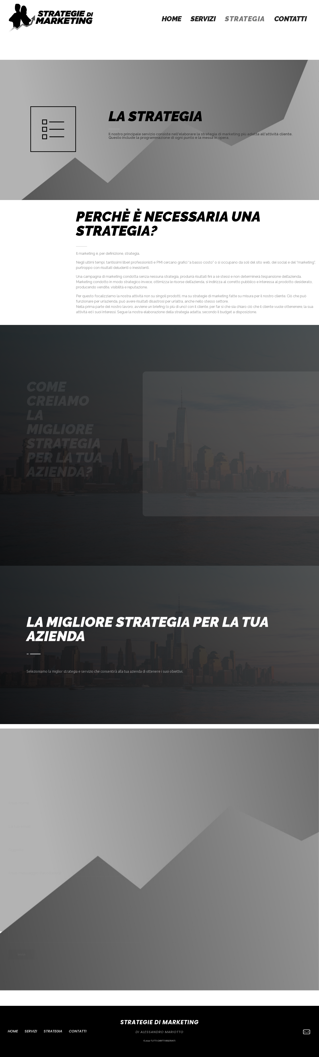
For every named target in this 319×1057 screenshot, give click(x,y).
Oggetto (74, 855)
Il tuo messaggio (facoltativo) (74, 906)
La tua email (74, 831)
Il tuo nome (74, 808)
